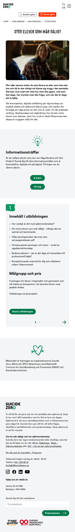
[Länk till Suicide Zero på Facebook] (14, 472)
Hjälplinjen (44, 443)
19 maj (37, 187)
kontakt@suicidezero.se (17, 465)
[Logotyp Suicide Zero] (28, 5)
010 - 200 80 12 (21, 462)
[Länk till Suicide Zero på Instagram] (8, 472)
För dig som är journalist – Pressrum (23, 453)
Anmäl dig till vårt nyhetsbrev (37, 502)
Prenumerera (52, 513)
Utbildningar (18, 21)
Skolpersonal (34, 21)
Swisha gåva (29, 15)
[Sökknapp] (64, 6)
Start (6, 21)
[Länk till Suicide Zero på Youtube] (27, 471)
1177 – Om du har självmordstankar (45, 446)
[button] (69, 6)
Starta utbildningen (22, 311)
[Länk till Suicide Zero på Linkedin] (21, 472)
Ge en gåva (49, 14)
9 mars (37, 178)
